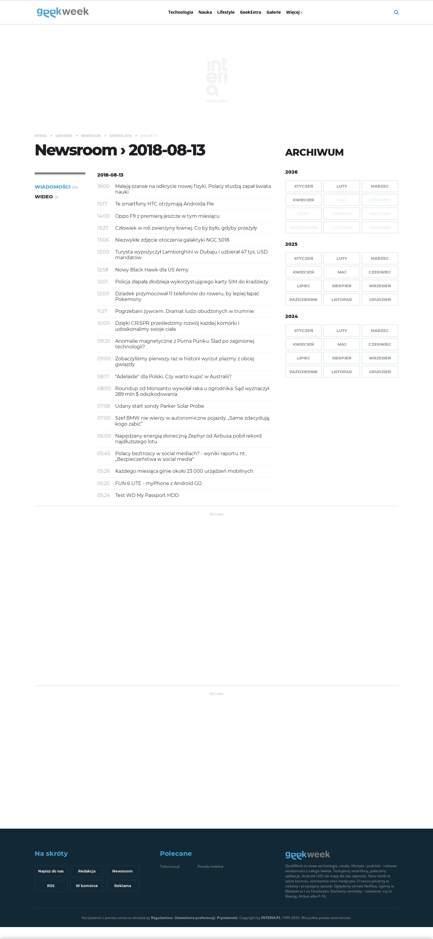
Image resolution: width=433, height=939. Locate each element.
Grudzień (380, 299)
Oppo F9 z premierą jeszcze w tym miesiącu (167, 216)
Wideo (46, 197)
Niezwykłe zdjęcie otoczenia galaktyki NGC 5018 (172, 240)
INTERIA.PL (271, 917)
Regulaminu (162, 917)
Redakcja (86, 871)
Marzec (380, 186)
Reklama (122, 886)
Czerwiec (380, 272)
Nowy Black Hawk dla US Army (152, 270)
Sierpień (341, 285)
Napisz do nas (51, 871)
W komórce (87, 886)
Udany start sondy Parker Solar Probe (159, 406)
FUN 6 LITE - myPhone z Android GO (158, 483)
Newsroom (122, 871)
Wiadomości (56, 187)
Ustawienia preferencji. (195, 917)
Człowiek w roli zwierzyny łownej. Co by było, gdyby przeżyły (186, 228)
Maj (342, 272)
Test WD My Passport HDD (147, 495)
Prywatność (227, 917)
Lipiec (303, 285)
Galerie (273, 12)
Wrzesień (380, 285)
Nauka (205, 12)
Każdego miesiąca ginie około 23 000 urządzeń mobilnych (184, 471)
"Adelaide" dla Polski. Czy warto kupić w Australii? (173, 376)
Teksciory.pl (170, 866)
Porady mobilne (211, 866)
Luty (342, 186)
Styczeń (303, 186)
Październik (303, 299)
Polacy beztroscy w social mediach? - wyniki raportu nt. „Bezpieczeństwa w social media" (180, 456)
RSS (51, 886)
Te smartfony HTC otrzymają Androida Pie (164, 204)
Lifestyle (226, 12)
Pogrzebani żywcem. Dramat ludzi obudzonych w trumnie (184, 311)
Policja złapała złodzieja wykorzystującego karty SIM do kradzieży (191, 282)
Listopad (342, 299)
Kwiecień (303, 199)
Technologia (180, 12)
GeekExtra (250, 12)
